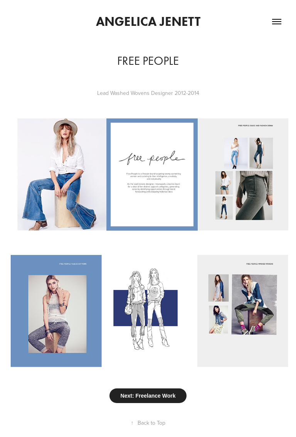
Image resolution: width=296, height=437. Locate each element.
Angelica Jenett (148, 21)
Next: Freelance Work (148, 396)
